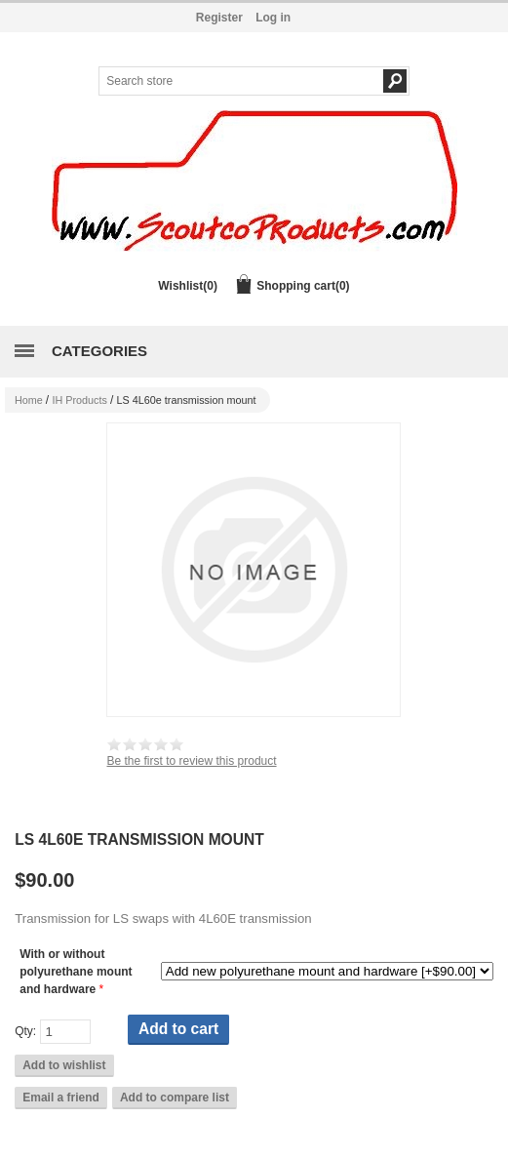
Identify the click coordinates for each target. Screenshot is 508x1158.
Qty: (25, 1031)
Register (219, 17)
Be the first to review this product (191, 761)
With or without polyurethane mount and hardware (76, 971)
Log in (273, 17)
